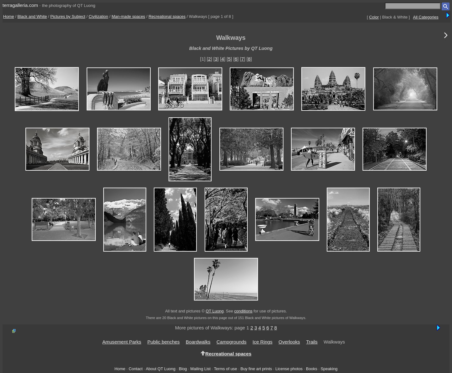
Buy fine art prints (256, 368)
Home (8, 16)
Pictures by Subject (67, 16)
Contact (136, 368)
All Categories (426, 17)
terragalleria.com (20, 5)
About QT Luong (160, 368)
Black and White (32, 16)
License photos (289, 368)
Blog (183, 368)
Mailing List (200, 368)
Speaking (328, 368)
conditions (243, 311)
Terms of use (225, 368)
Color (374, 17)
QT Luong (214, 311)
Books (311, 368)
